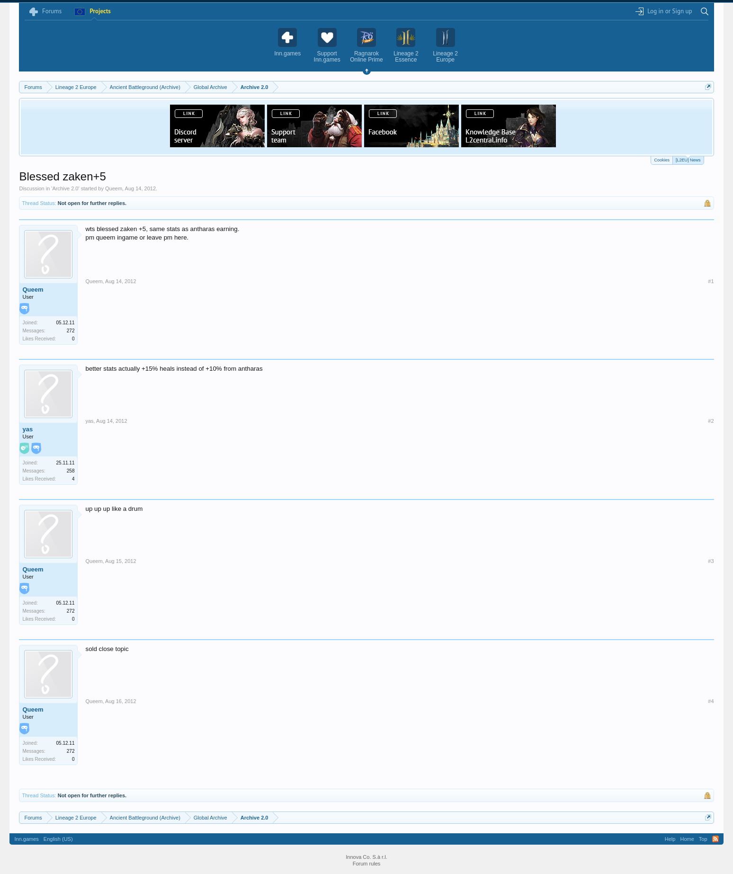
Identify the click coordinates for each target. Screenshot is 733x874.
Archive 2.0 (65, 188)
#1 (711, 281)
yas (27, 429)
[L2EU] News (688, 159)
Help (670, 839)
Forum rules (367, 863)
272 (71, 330)
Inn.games (26, 839)
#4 (711, 701)
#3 (711, 561)
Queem (113, 188)
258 (71, 470)
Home (687, 839)
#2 (711, 421)
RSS (715, 839)
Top (703, 839)
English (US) (58, 839)
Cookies (662, 160)
